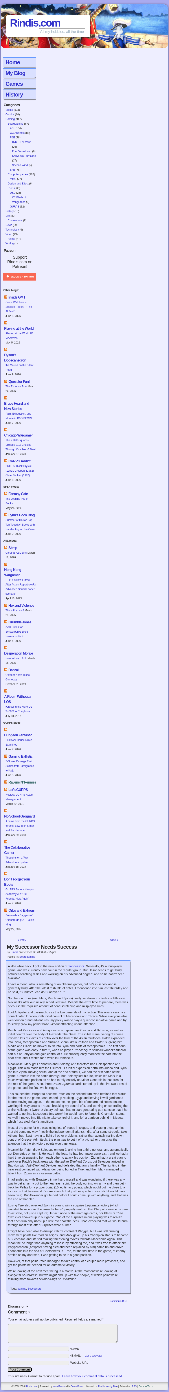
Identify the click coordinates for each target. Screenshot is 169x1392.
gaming (22, 1288)
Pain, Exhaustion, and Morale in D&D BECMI (19, 416)
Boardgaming (15, 123)
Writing (10, 243)
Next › (114, 940)
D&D (12, 192)
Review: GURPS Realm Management (19, 797)
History (14, 94)
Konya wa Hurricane (24, 155)
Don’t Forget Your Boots (17, 881)
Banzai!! (14, 670)
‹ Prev (22, 940)
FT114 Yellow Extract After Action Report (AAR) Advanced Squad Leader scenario (21, 586)
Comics (10, 114)
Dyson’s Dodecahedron (15, 357)
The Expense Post (16, 386)
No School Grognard (19, 816)
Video (9, 234)
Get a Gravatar (93, 1355)
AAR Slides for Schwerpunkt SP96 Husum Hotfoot (17, 632)
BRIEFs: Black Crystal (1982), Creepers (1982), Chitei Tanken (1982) (20, 471)
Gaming (10, 119)
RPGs (11, 188)
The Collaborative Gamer (17, 850)
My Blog (15, 73)
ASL (12, 128)
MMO (13, 179)
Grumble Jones (19, 622)
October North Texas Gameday (18, 677)
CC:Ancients (17, 132)
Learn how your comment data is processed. (92, 1376)
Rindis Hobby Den (108, 1386)
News (9, 225)
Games (14, 84)
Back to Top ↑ (146, 1386)
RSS (134, 1386)
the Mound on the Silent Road (19, 367)
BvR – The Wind (21, 142)
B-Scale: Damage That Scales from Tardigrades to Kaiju (20, 766)
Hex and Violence (21, 605)
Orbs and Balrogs (21, 910)
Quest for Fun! (18, 381)
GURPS (14, 206)
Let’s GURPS (18, 790)
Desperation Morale (18, 653)
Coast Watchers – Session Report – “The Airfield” (19, 307)
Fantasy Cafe (18, 494)
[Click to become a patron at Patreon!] (19, 281)
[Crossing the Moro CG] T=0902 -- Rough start (19, 709)
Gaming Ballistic (20, 756)
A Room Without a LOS (17, 699)
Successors (34, 1288)
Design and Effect (18, 183)
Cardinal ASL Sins (16, 552)
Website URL (79, 1362)
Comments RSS (118, 1301)
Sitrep (12, 548)
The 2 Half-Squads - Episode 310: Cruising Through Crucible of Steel (20, 445)
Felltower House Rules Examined (19, 742)
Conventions (15, 220)
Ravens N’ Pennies (22, 782)
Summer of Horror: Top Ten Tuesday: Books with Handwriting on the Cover (21, 525)
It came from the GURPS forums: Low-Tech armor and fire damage (20, 826)
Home (13, 62)
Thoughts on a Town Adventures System (17, 860)
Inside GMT (16, 297)
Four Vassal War (21, 151)
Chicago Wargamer (18, 435)
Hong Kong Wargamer (12, 572)
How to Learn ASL (16, 658)
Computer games (18, 174)
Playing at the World (19, 328)
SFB (12, 169)
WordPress (59, 1386)
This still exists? (15, 610)
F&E (12, 137)
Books (9, 109)
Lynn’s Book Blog (21, 515)
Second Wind (20, 165)
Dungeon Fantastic (18, 735)
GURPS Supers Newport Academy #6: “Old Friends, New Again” (20, 894)
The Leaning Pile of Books (17, 501)
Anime (11, 238)
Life (8, 215)
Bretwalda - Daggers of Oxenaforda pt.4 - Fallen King (20, 920)
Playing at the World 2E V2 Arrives (19, 336)
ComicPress (76, 1386)
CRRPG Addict (19, 461)
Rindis (14, 952)
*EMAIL (86, 1355)
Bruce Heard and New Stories (16, 406)
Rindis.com (35, 23)
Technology (12, 229)
